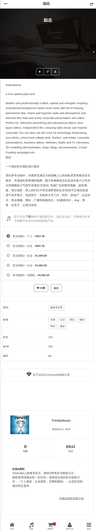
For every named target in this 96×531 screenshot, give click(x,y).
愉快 (81, 319)
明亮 (52, 326)
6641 (70, 446)
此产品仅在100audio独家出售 (51, 374)
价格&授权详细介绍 (71, 498)
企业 (62, 319)
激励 (62, 326)
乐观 (52, 319)
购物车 (52, 526)
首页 (12, 529)
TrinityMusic (61, 420)
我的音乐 (69, 529)
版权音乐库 (56, 307)
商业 (72, 319)
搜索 (31, 529)
